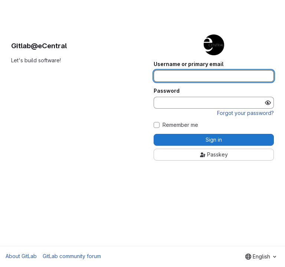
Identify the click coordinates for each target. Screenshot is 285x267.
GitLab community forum (72, 256)
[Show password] (268, 103)
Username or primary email (188, 64)
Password (167, 91)
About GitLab (21, 256)
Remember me (180, 125)
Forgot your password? (245, 113)
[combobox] (260, 256)
